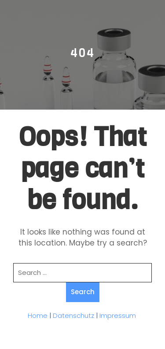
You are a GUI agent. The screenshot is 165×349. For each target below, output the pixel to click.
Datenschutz (73, 315)
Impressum (117, 315)
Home (38, 315)
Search (83, 291)
